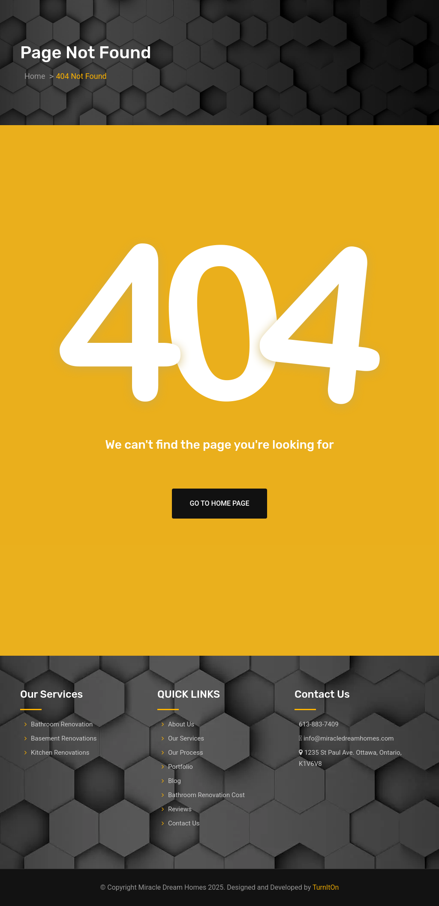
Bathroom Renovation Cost (206, 795)
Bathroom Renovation (62, 724)
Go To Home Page (220, 503)
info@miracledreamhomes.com (349, 738)
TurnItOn (326, 887)
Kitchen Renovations (60, 752)
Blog (174, 781)
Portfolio (180, 767)
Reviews (180, 809)
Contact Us (184, 823)
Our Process (185, 752)
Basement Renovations (64, 738)
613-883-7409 (319, 724)
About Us (181, 724)
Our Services (186, 738)
